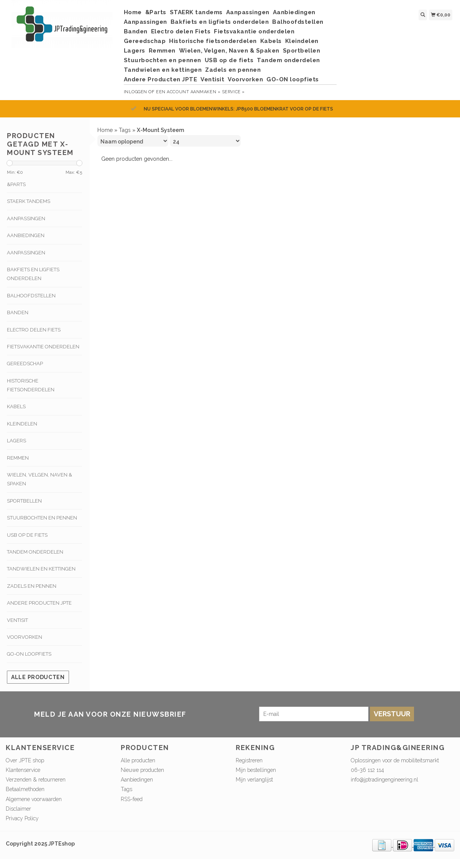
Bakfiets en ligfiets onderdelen (220, 21)
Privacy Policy (22, 818)
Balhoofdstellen (298, 21)
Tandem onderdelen (288, 60)
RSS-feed (132, 799)
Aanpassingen (247, 12)
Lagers (134, 50)
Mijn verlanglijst (254, 780)
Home (133, 12)
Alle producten (38, 677)
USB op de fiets (229, 60)
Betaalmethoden (25, 789)
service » (233, 91)
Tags (125, 130)
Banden (136, 31)
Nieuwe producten (142, 770)
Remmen (162, 50)
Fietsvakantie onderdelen (254, 31)
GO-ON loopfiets (292, 79)
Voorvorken (245, 79)
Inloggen (135, 91)
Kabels (271, 41)
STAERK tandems (196, 12)
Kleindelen (302, 41)
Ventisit (212, 79)
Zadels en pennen (233, 69)
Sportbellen (301, 50)
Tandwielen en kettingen (163, 69)
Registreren (249, 760)
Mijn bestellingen (256, 770)
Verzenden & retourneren (36, 780)
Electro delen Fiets (181, 31)
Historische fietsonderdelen (213, 41)
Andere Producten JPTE (160, 79)
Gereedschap (145, 41)
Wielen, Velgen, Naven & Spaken (229, 50)
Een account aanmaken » (188, 91)
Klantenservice (23, 770)
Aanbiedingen (294, 12)
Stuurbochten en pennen (162, 60)
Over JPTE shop (25, 760)
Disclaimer (18, 809)
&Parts (155, 12)
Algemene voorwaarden (34, 799)
